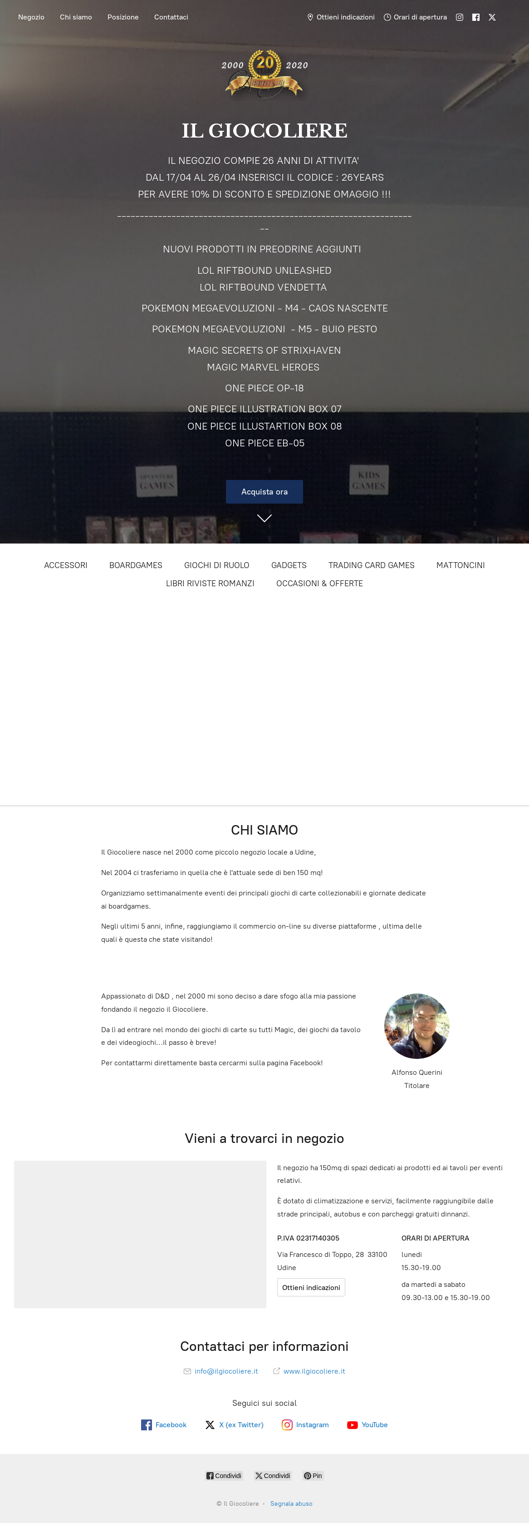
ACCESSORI (66, 565)
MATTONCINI (460, 565)
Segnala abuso (291, 1504)
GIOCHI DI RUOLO (217, 565)
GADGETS (289, 565)
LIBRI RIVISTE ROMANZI (210, 583)
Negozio (31, 17)
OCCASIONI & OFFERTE (319, 583)
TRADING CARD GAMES (371, 565)
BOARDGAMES (135, 565)
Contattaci (171, 17)
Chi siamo (76, 17)
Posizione (123, 17)
